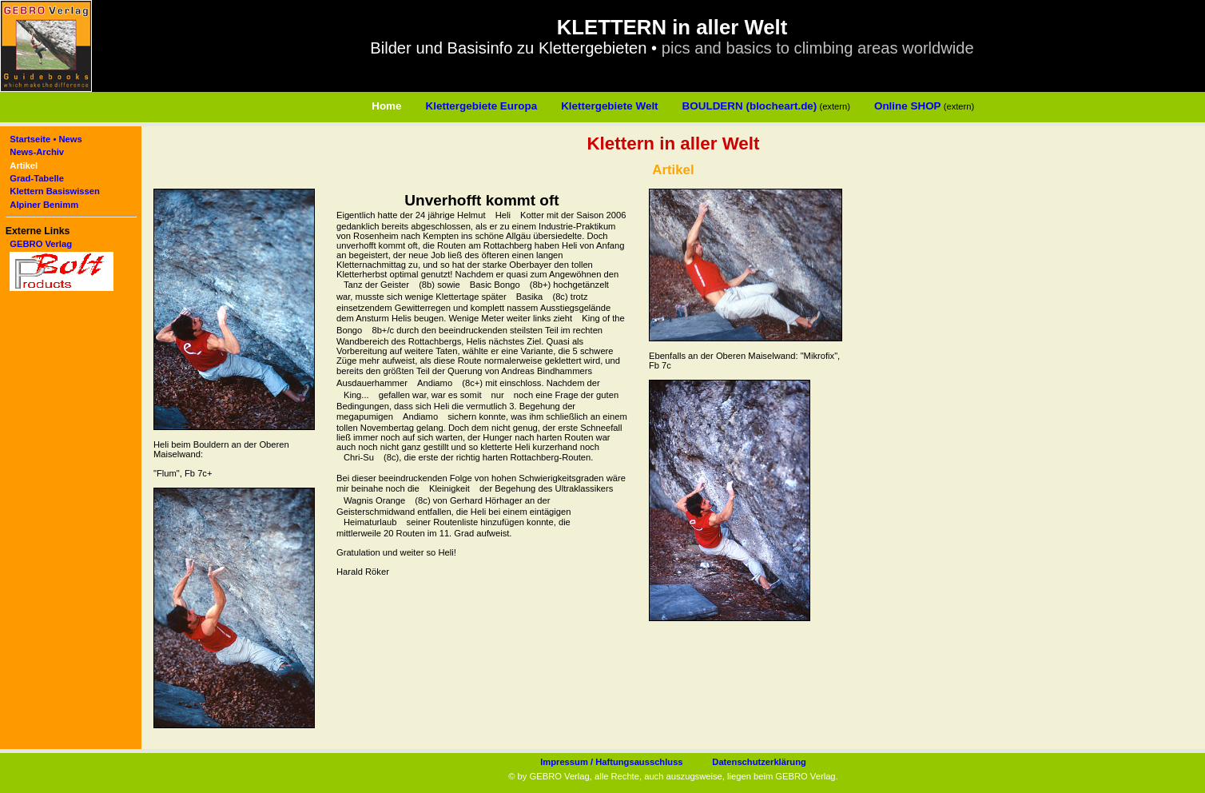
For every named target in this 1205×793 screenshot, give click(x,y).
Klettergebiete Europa (482, 106)
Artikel (24, 165)
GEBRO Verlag (41, 244)
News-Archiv (37, 152)
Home (386, 106)
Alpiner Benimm (44, 204)
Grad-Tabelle (37, 178)
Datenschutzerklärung (759, 762)
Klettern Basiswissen (55, 191)
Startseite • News (46, 139)
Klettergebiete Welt (609, 106)
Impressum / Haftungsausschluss (611, 762)
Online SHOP (907, 106)
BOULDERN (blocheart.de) (749, 106)
